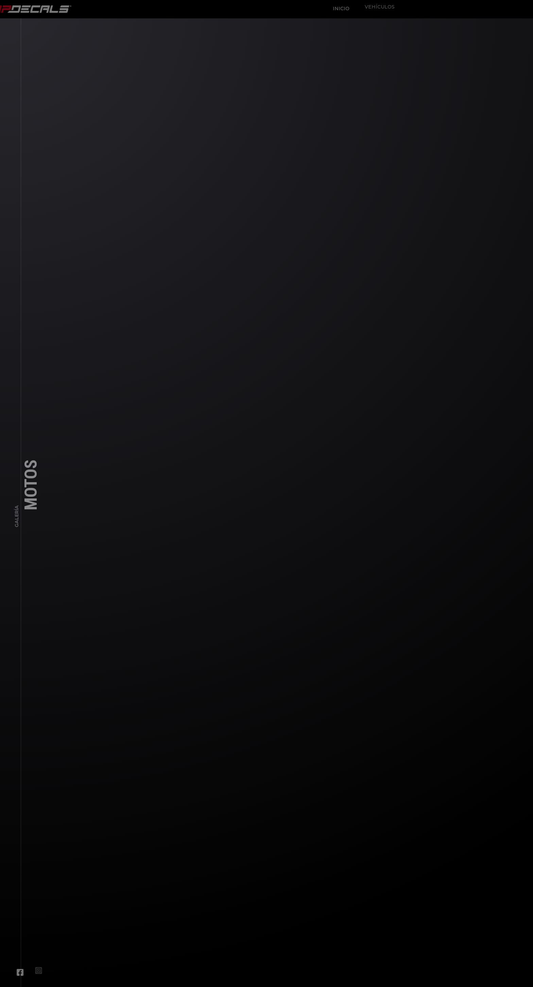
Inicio (339, 7)
